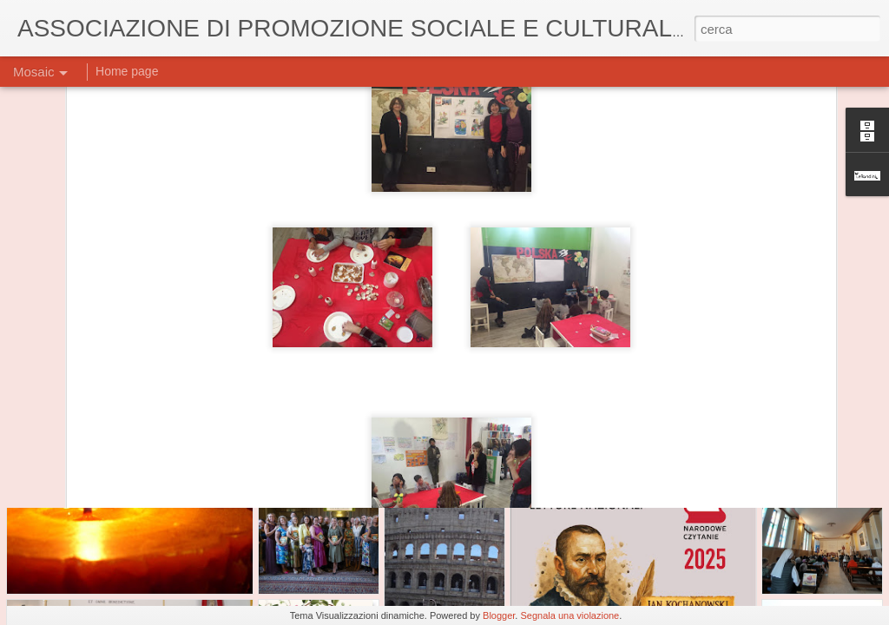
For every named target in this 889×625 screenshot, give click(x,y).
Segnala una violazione (569, 615)
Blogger (499, 615)
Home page (126, 71)
